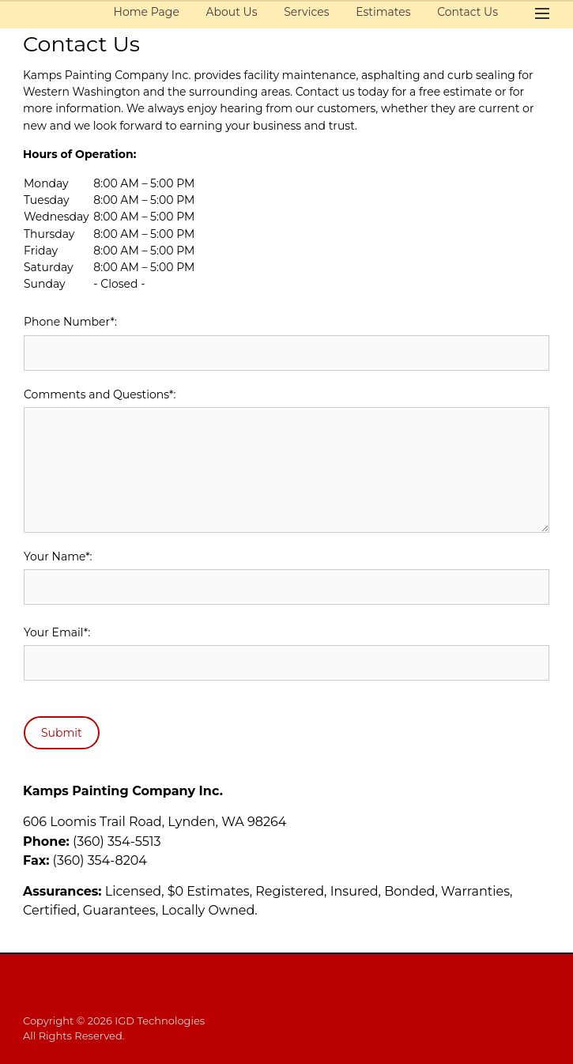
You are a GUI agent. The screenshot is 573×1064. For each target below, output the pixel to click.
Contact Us (467, 12)
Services (306, 12)
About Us (232, 12)
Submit (61, 733)
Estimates (383, 12)
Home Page (146, 12)
